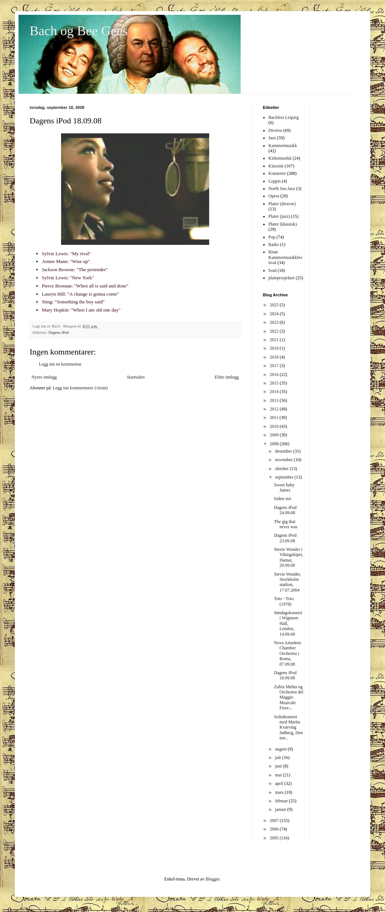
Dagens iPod (58, 332)
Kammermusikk (282, 145)
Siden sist (282, 498)
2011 (275, 417)
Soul (272, 270)
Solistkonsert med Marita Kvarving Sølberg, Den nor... (288, 727)
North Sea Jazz (281, 188)
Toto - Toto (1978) (284, 601)
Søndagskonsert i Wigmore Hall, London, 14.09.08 (288, 623)
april (279, 783)
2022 (275, 331)
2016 (275, 374)
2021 (275, 339)
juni (279, 766)
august (281, 749)
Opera (273, 196)
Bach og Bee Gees (79, 30)
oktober (282, 468)
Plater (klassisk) (282, 224)
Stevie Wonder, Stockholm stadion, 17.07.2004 (287, 582)
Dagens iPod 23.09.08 (285, 538)
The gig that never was (285, 524)
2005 (275, 838)
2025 (275, 304)
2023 (275, 322)
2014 (275, 391)
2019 (275, 348)
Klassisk (276, 166)
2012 (275, 409)
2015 (275, 383)
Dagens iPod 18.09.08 (285, 675)
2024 (275, 313)
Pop (271, 237)
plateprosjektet (281, 277)
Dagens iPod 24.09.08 (285, 510)
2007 (275, 820)
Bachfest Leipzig (283, 117)
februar (282, 800)
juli (278, 757)
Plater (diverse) (282, 203)
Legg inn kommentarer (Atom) (80, 387)
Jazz (272, 137)
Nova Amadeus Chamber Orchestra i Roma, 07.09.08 (287, 653)
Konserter (277, 173)
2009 (275, 434)
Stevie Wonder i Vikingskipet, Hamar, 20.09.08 (288, 557)
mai (279, 775)
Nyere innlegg (44, 377)
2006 (275, 829)
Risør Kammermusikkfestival (285, 257)
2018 (275, 357)
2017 (275, 365)
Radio (273, 244)
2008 (275, 443)
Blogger (212, 879)
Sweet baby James (284, 487)
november (284, 459)
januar (281, 809)
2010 (275, 426)
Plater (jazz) (279, 216)
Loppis (274, 181)
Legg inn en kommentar (60, 364)
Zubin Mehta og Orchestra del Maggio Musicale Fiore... (288, 697)
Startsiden (136, 377)
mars (280, 792)
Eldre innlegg (227, 377)
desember (284, 451)
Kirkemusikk (280, 158)
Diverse (275, 130)
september (284, 477)
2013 (275, 400)
